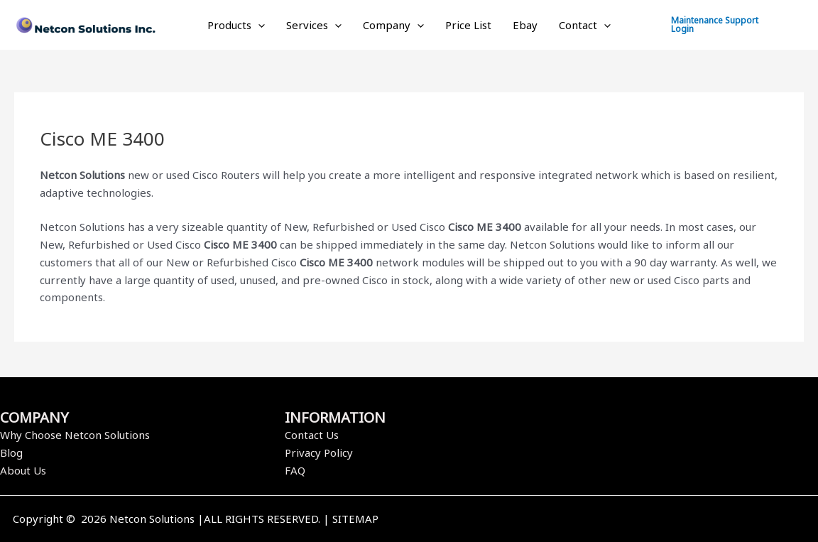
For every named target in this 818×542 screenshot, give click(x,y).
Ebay (525, 25)
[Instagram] (644, 520)
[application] (258, 25)
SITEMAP (355, 518)
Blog (11, 452)
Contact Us (312, 435)
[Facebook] (601, 520)
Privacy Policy (319, 452)
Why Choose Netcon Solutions (75, 435)
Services (314, 25)
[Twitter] (622, 520)
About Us (23, 470)
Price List (468, 25)
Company (393, 25)
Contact (585, 25)
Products (236, 25)
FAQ (295, 470)
